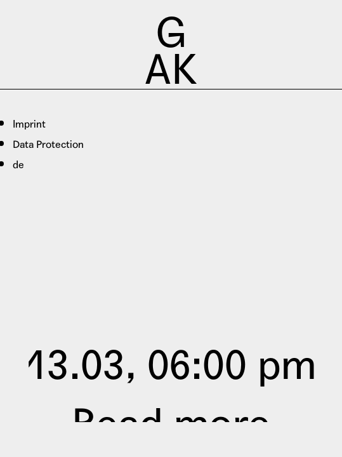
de (18, 165)
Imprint (29, 124)
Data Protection (48, 144)
